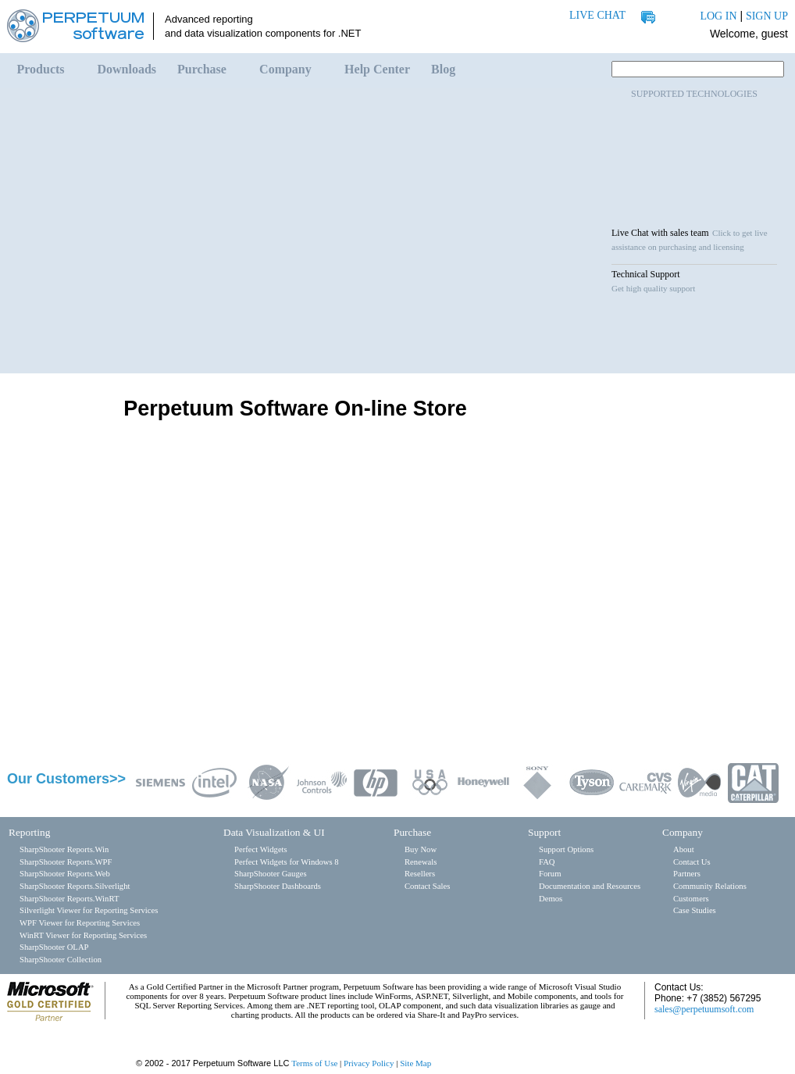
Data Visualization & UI (274, 832)
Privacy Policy (369, 1063)
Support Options (566, 849)
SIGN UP (767, 16)
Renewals (421, 862)
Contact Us (692, 862)
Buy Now (421, 849)
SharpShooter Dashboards (277, 886)
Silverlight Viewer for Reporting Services (89, 910)
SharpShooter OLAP (54, 947)
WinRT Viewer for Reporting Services (83, 935)
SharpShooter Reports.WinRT (69, 898)
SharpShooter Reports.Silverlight (75, 886)
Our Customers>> (66, 779)
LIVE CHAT (597, 15)
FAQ (547, 862)
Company (285, 69)
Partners (687, 873)
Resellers (420, 873)
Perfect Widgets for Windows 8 (286, 862)
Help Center (377, 69)
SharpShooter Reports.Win (64, 849)
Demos (550, 898)
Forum (550, 873)
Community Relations (710, 886)
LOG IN (718, 16)
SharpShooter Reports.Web (65, 873)
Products (41, 69)
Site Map (415, 1063)
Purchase (201, 69)
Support (544, 832)
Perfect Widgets (260, 849)
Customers (691, 898)
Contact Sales (427, 886)
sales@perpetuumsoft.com (704, 1009)
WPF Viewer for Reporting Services (80, 923)
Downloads (127, 69)
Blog (443, 69)
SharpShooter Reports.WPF (66, 862)
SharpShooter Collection (61, 959)
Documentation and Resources (589, 886)
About (683, 849)
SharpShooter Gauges (270, 873)
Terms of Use (314, 1063)
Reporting (29, 832)
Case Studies (694, 910)
